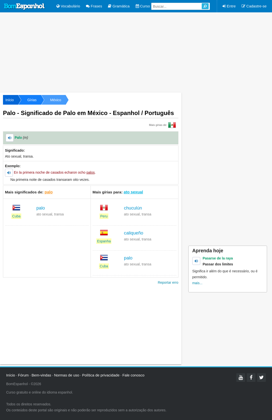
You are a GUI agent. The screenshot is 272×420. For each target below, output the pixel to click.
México (55, 100)
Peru (104, 216)
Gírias (31, 100)
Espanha (104, 241)
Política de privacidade (101, 375)
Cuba (16, 216)
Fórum (23, 375)
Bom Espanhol (24, 6)
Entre (229, 6)
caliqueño (133, 233)
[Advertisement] (136, 52)
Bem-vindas (41, 375)
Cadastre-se (254, 6)
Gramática (118, 6)
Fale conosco (133, 375)
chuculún (133, 208)
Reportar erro (168, 282)
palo (49, 192)
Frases (94, 6)
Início (9, 100)
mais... (197, 283)
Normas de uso (66, 375)
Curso (143, 6)
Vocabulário (68, 6)
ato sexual (133, 192)
